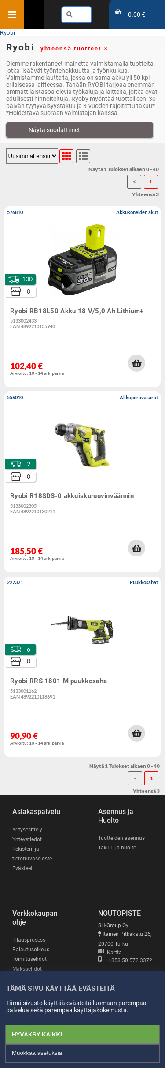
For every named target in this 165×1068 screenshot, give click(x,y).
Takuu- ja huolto (117, 848)
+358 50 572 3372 (125, 960)
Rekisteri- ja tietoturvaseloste (32, 854)
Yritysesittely (27, 830)
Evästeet (22, 868)
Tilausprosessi (29, 940)
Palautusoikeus (30, 949)
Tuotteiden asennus (121, 838)
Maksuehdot (27, 969)
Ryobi (7, 32)
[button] (136, 363)
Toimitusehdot (29, 959)
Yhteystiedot (27, 839)
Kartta (110, 953)
